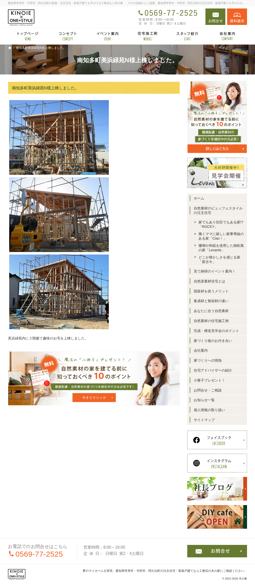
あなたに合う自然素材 (211, 311)
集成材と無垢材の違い (211, 301)
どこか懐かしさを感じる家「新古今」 (219, 259)
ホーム (199, 198)
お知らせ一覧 (204, 400)
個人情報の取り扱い (209, 410)
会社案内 (201, 350)
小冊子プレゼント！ (209, 380)
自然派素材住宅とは (209, 281)
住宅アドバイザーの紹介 (213, 370)
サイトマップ (204, 420)
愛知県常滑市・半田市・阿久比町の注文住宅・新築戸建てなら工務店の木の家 (168, 571)
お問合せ (215, 16)
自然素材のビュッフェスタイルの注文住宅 (218, 210)
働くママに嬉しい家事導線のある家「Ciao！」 (221, 236)
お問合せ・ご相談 (208, 390)
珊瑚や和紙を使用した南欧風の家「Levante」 (221, 248)
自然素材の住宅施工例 (211, 321)
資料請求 (237, 16)
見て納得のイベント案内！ (215, 271)
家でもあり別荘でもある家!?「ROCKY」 (220, 224)
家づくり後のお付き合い (213, 341)
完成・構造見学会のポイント (216, 331)
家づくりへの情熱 (208, 360)
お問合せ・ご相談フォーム (217, 551)
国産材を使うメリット (211, 291)
